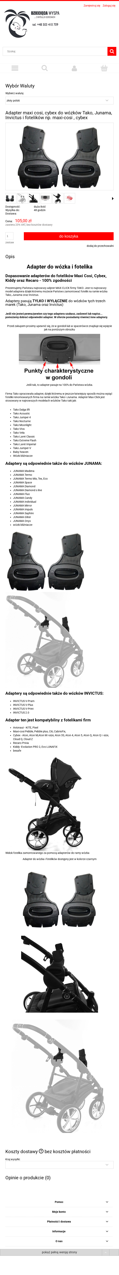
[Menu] (14, 68)
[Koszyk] (104, 68)
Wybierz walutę (14, 93)
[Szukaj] (111, 51)
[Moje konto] (74, 68)
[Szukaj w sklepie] (56, 51)
